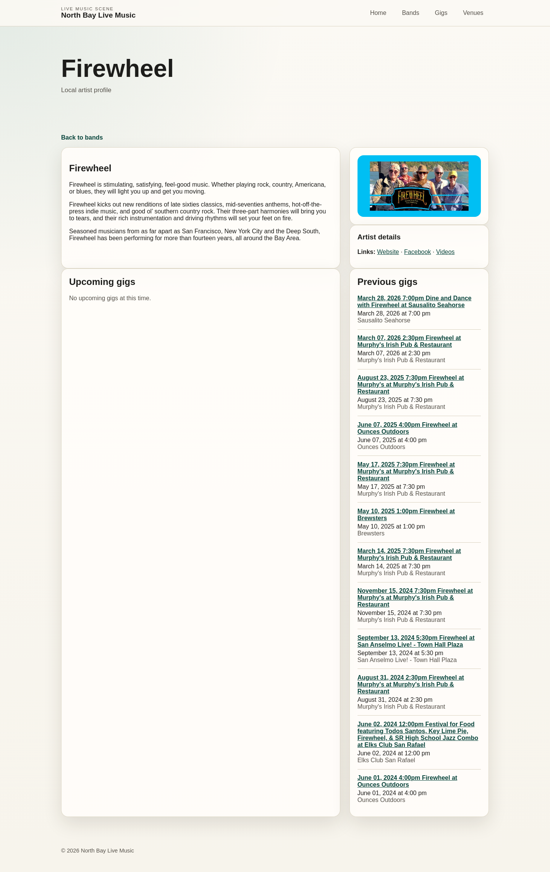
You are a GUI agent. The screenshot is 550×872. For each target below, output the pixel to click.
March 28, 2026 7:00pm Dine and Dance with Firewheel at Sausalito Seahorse (415, 301)
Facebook (417, 252)
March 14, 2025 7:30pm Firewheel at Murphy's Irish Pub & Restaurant (409, 554)
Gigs (441, 13)
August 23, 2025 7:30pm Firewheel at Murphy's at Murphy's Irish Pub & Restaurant (411, 384)
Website (388, 252)
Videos (445, 252)
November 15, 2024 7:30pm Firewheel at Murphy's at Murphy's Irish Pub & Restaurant (415, 597)
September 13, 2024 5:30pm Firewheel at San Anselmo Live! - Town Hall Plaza (416, 641)
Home (378, 13)
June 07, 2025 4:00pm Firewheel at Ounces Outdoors (407, 428)
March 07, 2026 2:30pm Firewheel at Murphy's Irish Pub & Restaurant (409, 341)
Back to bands (82, 137)
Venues (473, 13)
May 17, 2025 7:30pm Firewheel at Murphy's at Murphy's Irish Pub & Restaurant (406, 471)
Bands (410, 13)
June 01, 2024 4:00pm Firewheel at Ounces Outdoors (407, 781)
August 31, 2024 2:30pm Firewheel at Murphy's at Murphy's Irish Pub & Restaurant (411, 684)
